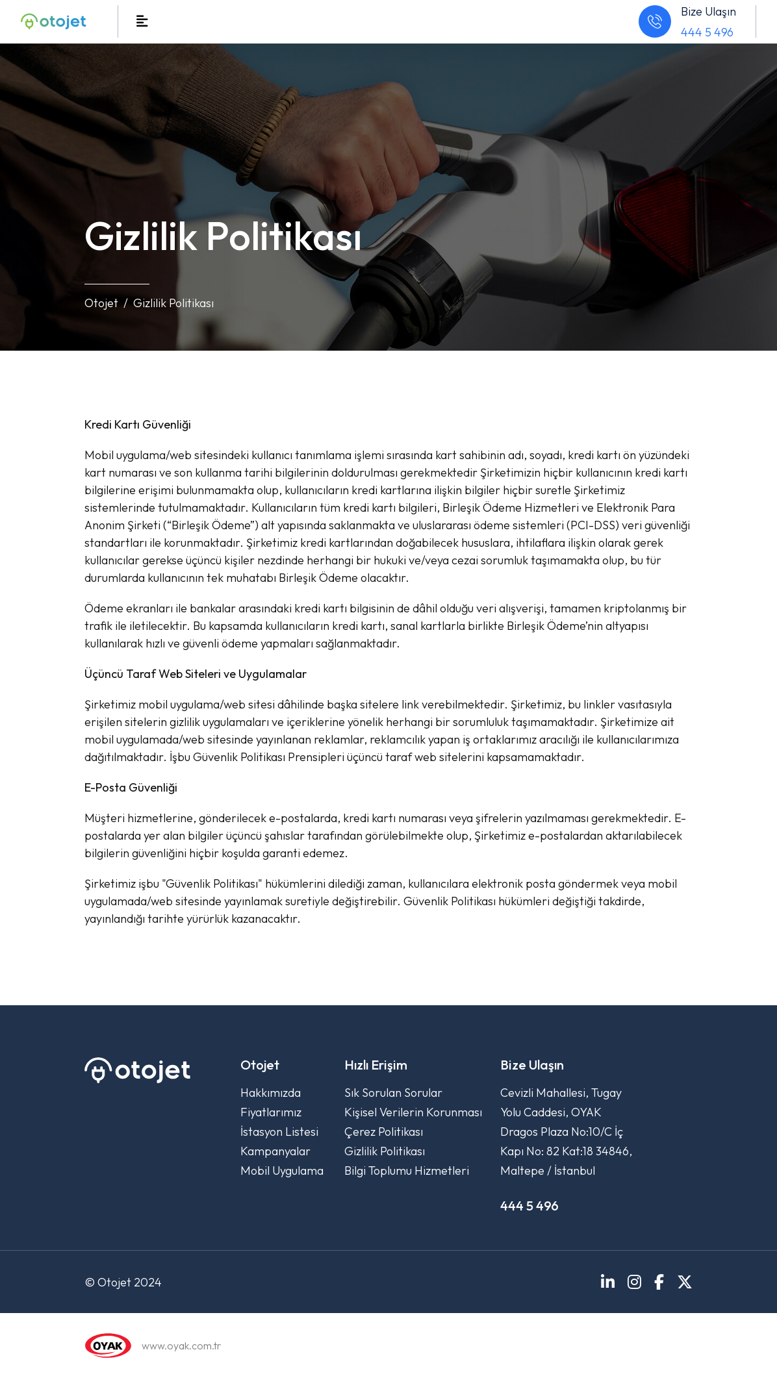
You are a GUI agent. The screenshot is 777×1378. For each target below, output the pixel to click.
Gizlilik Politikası (384, 1151)
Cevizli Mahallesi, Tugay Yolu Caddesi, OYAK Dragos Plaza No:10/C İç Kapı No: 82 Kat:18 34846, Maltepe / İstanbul (566, 1131)
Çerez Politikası (383, 1131)
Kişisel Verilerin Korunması (413, 1112)
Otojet (101, 302)
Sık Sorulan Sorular (393, 1092)
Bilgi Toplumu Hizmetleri (406, 1170)
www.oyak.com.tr (181, 1345)
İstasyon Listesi (279, 1131)
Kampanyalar (275, 1151)
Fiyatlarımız (270, 1112)
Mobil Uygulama (282, 1170)
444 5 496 (707, 32)
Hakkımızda (270, 1092)
